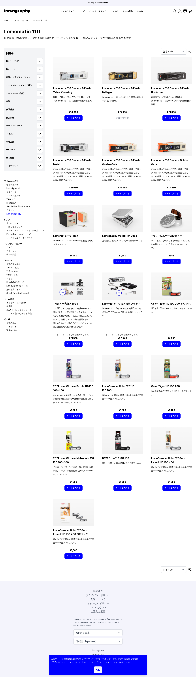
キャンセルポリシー (98, 603)
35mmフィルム (13, 267)
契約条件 (98, 591)
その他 (140, 11)
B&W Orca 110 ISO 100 (115, 458)
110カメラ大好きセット (66, 303)
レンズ (82, 11)
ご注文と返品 (98, 611)
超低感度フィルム (14, 289)
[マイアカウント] (179, 11)
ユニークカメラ (13, 195)
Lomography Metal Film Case (119, 235)
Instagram (98, 650)
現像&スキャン (13, 330)
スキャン (10, 278)
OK (98, 669)
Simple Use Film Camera (18, 206)
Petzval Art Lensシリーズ (18, 234)
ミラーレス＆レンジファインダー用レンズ (25, 230)
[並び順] (173, 51)
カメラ (9, 247)
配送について (98, 599)
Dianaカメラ (12, 203)
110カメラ (11, 199)
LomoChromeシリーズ (17, 286)
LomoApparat (13, 188)
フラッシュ (11, 326)
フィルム (115, 11)
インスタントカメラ (98, 11)
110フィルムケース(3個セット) (168, 235)
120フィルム (12, 271)
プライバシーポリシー (98, 595)
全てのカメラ (12, 184)
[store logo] (17, 11)
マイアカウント (98, 607)
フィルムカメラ (67, 11)
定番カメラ (11, 192)
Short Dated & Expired (17, 293)
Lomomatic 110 (13, 214)
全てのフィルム (13, 264)
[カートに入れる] (73, 118)
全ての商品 (11, 254)
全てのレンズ (12, 223)
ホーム (7, 20)
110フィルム (12, 275)
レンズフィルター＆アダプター (20, 238)
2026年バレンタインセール (19, 310)
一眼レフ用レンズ (14, 227)
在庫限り (10, 306)
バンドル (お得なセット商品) (19, 313)
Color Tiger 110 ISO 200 (165, 386)
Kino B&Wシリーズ (15, 282)
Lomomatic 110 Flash (65, 235)
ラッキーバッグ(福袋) (16, 302)
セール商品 (128, 11)
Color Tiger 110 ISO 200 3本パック (171, 303)
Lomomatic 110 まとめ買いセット (121, 303)
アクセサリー (12, 210)
